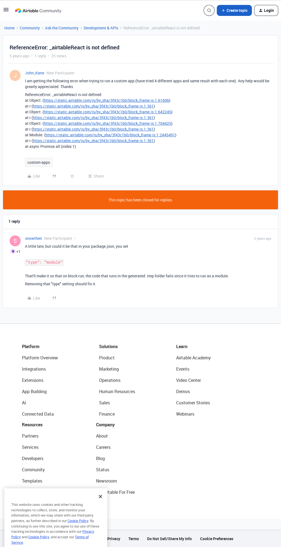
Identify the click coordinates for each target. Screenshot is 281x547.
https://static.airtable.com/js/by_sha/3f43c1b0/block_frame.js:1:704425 (107, 123)
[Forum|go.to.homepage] (38, 10)
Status (102, 470)
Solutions (108, 346)
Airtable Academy (193, 358)
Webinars (185, 414)
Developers (32, 458)
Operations (109, 380)
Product (107, 358)
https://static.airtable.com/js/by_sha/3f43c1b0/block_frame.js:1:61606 (106, 100)
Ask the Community (61, 27)
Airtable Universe (38, 492)
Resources (32, 425)
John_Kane (34, 72)
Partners (30, 436)
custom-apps (38, 162)
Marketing (109, 369)
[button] (6, 11)
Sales (104, 403)
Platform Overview (40, 358)
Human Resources (117, 391)
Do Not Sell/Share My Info (169, 538)
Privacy (113, 538)
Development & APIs (101, 27)
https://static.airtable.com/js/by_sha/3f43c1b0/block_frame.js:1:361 (93, 106)
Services (30, 447)
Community (30, 27)
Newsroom (106, 481)
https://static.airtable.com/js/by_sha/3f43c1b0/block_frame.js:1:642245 (107, 111)
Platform (31, 346)
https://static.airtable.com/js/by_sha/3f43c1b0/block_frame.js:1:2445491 (110, 134)
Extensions (32, 380)
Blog (100, 458)
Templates (32, 481)
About (102, 436)
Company (105, 425)
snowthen (33, 238)
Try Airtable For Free (115, 492)
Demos (183, 391)
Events (182, 369)
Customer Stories (193, 403)
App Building (34, 391)
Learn (181, 346)
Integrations (34, 369)
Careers (103, 447)
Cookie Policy (78, 528)
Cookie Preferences (216, 538)
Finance (107, 414)
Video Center (188, 380)
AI (24, 403)
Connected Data (38, 414)
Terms (133, 538)
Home (9, 27)
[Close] (100, 505)
